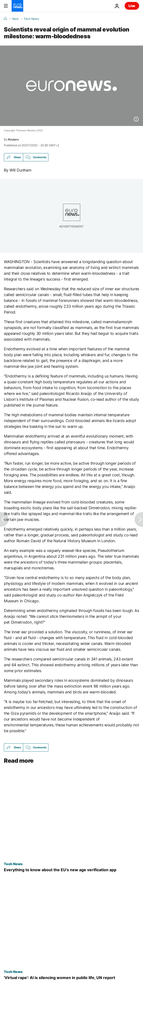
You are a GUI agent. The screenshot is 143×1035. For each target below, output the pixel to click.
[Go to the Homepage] (17, 6)
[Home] (5, 18)
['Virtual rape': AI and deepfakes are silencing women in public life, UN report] (71, 978)
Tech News (31, 18)
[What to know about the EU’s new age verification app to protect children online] (71, 870)
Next (15, 18)
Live (131, 6)
